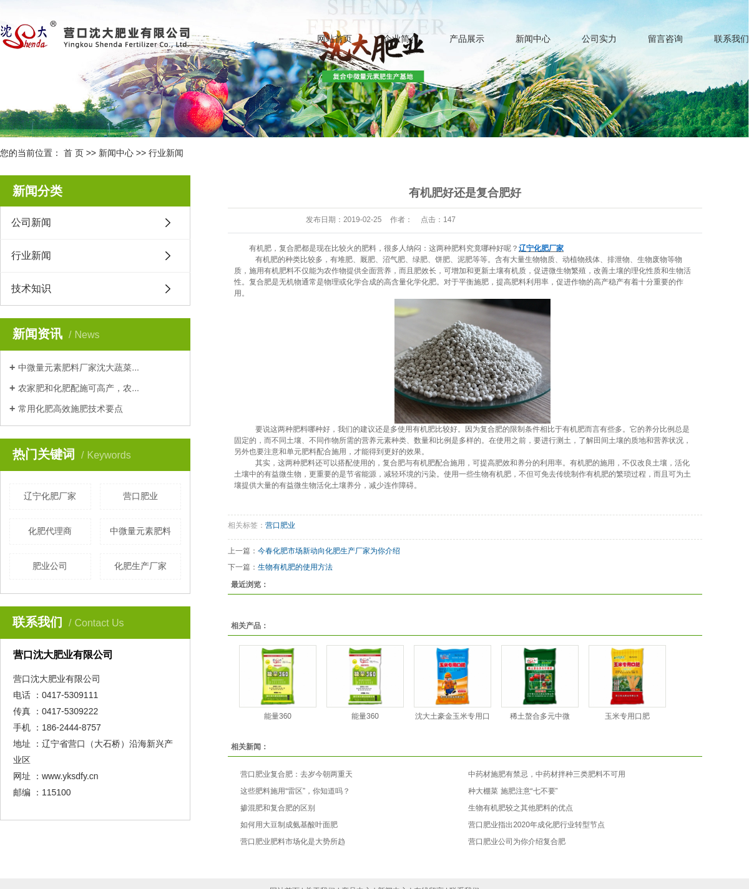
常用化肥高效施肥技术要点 (70, 409)
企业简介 (400, 39)
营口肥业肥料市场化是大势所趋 (292, 841)
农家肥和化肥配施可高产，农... (78, 388)
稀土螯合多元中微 (540, 716)
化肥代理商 (50, 531)
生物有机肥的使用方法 (295, 567)
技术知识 (31, 288)
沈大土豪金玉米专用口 (452, 716)
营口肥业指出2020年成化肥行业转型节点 (536, 824)
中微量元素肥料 (140, 531)
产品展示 (466, 39)
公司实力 (599, 39)
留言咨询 (665, 39)
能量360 (277, 716)
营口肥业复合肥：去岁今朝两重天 (296, 774)
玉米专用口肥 (627, 716)
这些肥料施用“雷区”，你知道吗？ (295, 791)
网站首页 (334, 39)
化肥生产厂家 (140, 566)
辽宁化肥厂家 (50, 496)
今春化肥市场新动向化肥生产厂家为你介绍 (329, 551)
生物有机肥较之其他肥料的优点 (520, 808)
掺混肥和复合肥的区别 (277, 808)
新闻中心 (533, 39)
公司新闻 (31, 222)
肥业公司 (49, 566)
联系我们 (731, 39)
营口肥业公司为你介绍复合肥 (516, 841)
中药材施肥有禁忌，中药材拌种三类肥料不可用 (546, 774)
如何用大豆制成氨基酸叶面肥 (289, 824)
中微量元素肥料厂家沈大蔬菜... (78, 367)
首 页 (74, 153)
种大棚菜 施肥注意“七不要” (512, 791)
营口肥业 (140, 496)
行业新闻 (166, 153)
